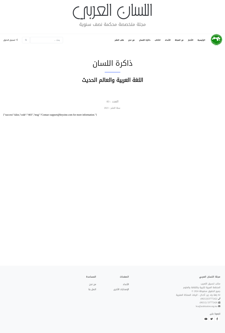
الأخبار (190, 40)
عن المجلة (179, 40)
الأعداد (168, 40)
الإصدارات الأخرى (121, 289)
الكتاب (157, 40)
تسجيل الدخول (10, 40)
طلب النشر (119, 40)
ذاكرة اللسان (144, 40)
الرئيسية (201, 40)
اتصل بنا (92, 289)
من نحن (131, 40)
